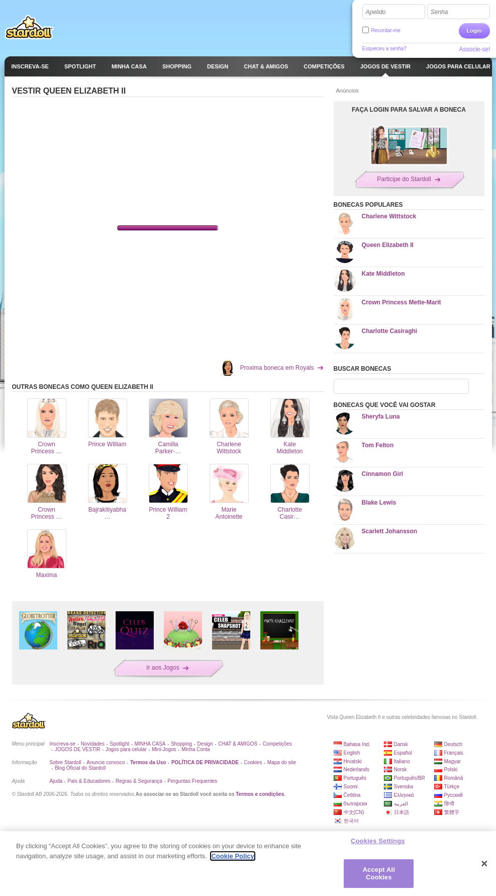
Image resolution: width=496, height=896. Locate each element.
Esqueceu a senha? (384, 48)
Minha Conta (195, 749)
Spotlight (119, 744)
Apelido (376, 12)
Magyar (452, 761)
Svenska (403, 786)
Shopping (181, 744)
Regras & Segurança (139, 781)
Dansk (401, 744)
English (352, 753)
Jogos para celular (126, 749)
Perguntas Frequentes (192, 781)
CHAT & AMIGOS (237, 744)
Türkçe (452, 786)
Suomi (351, 786)
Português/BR (409, 778)
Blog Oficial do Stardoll (80, 768)
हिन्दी (449, 803)
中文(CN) (354, 812)
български (355, 803)
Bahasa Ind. (357, 744)
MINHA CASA (150, 744)
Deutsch (453, 744)
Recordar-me (386, 30)
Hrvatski (353, 761)
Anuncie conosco (105, 762)
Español (403, 753)
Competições (277, 744)
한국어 (351, 821)
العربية (401, 803)
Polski (451, 769)
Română (453, 778)
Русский (453, 795)
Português (355, 778)
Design (205, 744)
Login (474, 31)
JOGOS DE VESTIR (78, 749)
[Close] (484, 863)
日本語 (401, 812)
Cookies (253, 762)
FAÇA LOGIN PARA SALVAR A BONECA (409, 109)
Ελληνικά (404, 795)
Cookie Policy (232, 856)
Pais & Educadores (89, 781)
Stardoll (29, 27)
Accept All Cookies (379, 873)
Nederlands (356, 769)
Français (453, 753)
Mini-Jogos (164, 749)
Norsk (400, 769)
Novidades (93, 744)
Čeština (352, 795)
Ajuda (56, 781)
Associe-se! (474, 49)
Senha (439, 12)
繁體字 (451, 812)
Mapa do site (281, 762)
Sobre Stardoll (65, 762)
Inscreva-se (63, 744)
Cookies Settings (378, 841)
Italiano (402, 761)
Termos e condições (260, 794)
